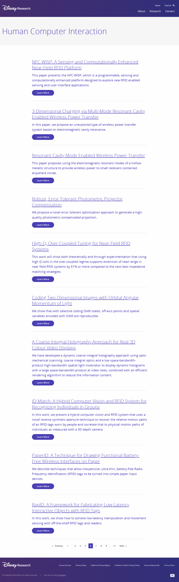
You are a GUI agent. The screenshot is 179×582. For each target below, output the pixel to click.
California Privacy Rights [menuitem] (100, 565)
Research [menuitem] (155, 11)
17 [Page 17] (114, 545)
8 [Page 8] (101, 545)
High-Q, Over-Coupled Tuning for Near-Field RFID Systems (81, 246)
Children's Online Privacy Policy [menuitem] (127, 565)
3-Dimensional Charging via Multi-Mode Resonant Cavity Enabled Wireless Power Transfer (88, 114)
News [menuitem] (157, 5)
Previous (59, 545)
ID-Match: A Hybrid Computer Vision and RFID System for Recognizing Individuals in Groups (89, 404)
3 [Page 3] (75, 545)
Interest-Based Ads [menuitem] (152, 565)
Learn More (43, 92)
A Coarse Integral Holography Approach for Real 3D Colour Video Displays (83, 345)
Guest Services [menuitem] (65, 565)
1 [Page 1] (67, 545)
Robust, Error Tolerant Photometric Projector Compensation (77, 202)
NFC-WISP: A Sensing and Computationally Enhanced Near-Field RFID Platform (85, 65)
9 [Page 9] (106, 545)
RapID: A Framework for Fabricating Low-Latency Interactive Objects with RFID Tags (80, 507)
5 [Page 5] (85, 545)
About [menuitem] (141, 11)
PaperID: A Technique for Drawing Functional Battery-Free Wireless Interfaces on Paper (86, 458)
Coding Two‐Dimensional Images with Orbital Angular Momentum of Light (85, 300)
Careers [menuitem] (170, 11)
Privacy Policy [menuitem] (81, 565)
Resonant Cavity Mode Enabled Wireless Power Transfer (88, 155)
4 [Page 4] (80, 545)
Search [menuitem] (168, 5)
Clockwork (62, 575)
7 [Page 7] (95, 545)
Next (124, 545)
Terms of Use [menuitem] (169, 565)
